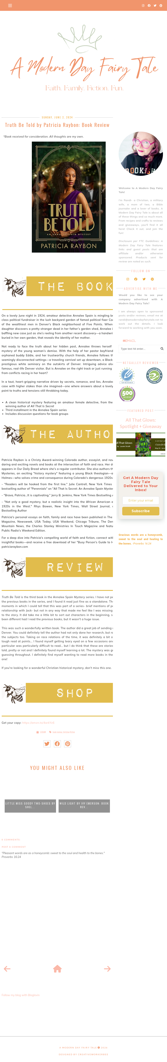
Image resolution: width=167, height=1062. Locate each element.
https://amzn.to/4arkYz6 (38, 722)
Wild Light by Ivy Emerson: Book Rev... (84, 805)
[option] (30, 793)
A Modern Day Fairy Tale (78, 1047)
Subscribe (141, 511)
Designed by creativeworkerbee (83, 1054)
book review (57, 732)
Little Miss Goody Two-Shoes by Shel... (30, 805)
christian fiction (69, 732)
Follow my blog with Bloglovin (21, 995)
